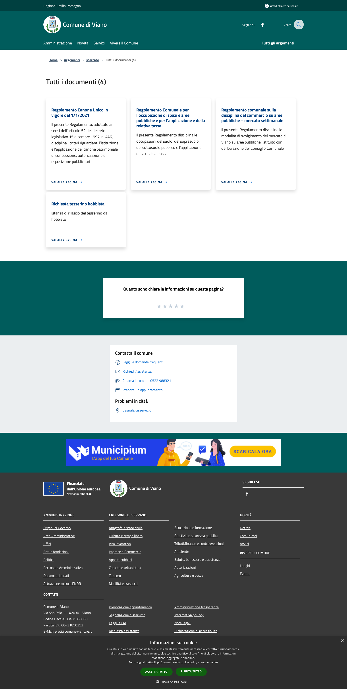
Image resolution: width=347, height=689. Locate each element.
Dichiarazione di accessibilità (195, 630)
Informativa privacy (189, 615)
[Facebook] (258, 24)
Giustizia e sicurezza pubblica (196, 535)
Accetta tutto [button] (156, 672)
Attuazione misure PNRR (62, 583)
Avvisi (244, 543)
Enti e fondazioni (56, 551)
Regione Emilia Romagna (62, 5)
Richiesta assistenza (124, 630)
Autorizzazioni (185, 567)
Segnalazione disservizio (127, 615)
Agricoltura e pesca (188, 575)
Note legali (182, 623)
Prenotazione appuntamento (130, 607)
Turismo (115, 575)
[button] (173, 681)
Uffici (47, 543)
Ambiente (181, 551)
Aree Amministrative (59, 535)
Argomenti (72, 60)
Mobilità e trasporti (123, 583)
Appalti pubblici (120, 559)
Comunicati (248, 535)
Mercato (92, 60)
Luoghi (245, 565)
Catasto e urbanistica (125, 567)
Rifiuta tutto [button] (191, 671)
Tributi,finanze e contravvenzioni (199, 543)
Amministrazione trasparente (196, 607)
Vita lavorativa (120, 543)
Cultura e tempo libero (126, 535)
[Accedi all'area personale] (281, 6)
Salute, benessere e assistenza (197, 559)
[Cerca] (298, 24)
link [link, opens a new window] (216, 662)
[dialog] (173, 662)
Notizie (245, 527)
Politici (48, 559)
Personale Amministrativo (63, 567)
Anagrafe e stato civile (126, 527)
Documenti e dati (56, 575)
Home (53, 60)
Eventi (245, 573)
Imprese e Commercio (125, 551)
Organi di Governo (57, 527)
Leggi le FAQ (118, 623)
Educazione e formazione (193, 527)
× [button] (342, 641)
